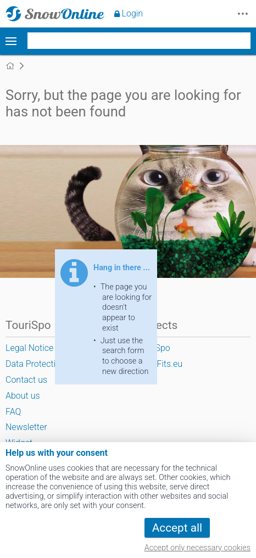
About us (22, 395)
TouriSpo (153, 348)
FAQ (13, 411)
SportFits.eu (159, 364)
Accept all (177, 527)
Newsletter (26, 427)
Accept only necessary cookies (197, 548)
